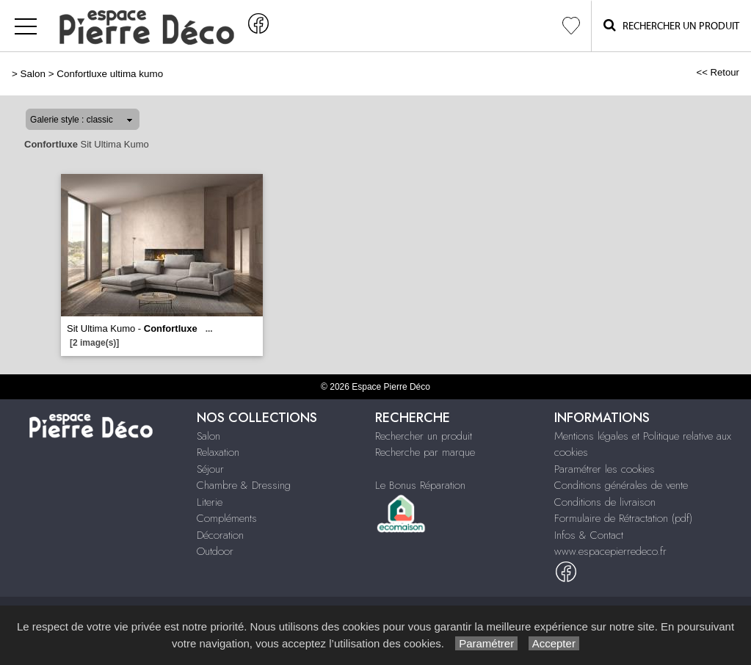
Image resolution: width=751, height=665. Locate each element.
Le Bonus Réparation (420, 485)
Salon (33, 73)
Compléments (227, 518)
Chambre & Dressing (244, 485)
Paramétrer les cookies (604, 469)
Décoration (220, 535)
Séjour (210, 469)
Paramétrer (486, 643)
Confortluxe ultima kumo (110, 73)
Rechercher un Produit (671, 25)
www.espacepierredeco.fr (610, 551)
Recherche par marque (425, 452)
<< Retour (717, 72)
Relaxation (218, 452)
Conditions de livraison (605, 502)
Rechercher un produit (423, 436)
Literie (209, 502)
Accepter (553, 643)
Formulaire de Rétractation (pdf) (623, 518)
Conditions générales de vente (621, 485)
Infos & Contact (588, 535)
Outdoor (215, 551)
